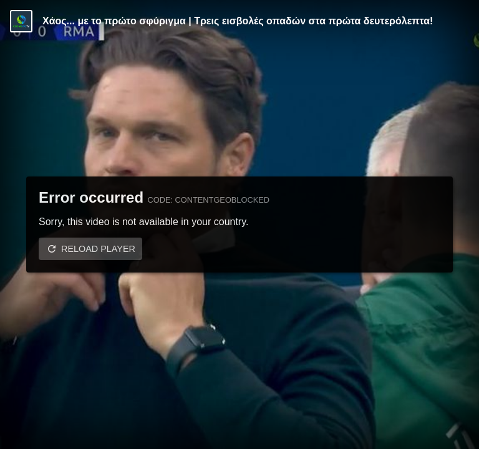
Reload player (98, 249)
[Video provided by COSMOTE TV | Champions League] (21, 21)
